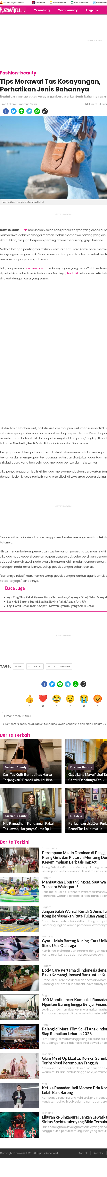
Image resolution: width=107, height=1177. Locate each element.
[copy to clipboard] (45, 111)
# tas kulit (35, 666)
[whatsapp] (37, 111)
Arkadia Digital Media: (13, 3)
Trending (42, 10)
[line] (21, 111)
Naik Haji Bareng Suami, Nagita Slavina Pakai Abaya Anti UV (46, 601)
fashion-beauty (16, 767)
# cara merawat (59, 666)
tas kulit (72, 273)
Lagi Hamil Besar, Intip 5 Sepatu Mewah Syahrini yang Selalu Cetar (50, 606)
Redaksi (98, 1153)
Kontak (82, 1153)
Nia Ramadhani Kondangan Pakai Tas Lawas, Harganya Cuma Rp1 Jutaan (28, 826)
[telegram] (29, 111)
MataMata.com (59, 3)
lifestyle (76, 816)
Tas (24, 230)
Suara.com (40, 3)
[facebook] (6, 111)
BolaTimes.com (81, 3)
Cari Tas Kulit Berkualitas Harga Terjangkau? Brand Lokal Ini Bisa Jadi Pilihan (28, 777)
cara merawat (35, 268)
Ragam (92, 10)
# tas (18, 666)
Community (68, 10)
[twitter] (14, 111)
